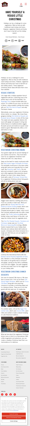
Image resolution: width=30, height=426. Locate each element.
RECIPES (2, 349)
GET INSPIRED (18, 349)
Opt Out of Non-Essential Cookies (13, 417)
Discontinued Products (20, 383)
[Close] (25, 398)
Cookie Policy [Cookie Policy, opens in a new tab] (16, 410)
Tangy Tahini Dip (4, 356)
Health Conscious (19, 364)
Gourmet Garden (4, 375)
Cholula (2, 364)
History (17, 375)
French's (2, 373)
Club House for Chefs (20, 381)
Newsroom (18, 377)
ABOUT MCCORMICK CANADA (21, 362)
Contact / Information (20, 387)
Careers (17, 379)
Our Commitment (19, 371)
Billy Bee (2, 379)
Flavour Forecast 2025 (20, 373)
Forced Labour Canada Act (21, 385)
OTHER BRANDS (4, 362)
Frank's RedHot (4, 371)
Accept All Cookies (14, 414)
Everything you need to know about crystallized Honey (22, 352)
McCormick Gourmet (5, 377)
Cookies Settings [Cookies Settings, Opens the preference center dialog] (14, 421)
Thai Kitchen (3, 383)
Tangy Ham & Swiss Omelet (6, 354)
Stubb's (2, 381)
